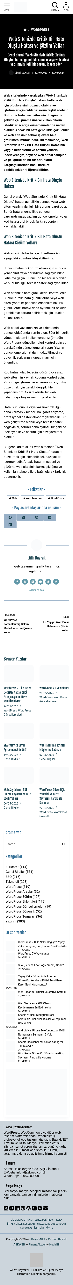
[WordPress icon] (56, 582)
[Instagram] (11, 1208)
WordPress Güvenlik (20, 911)
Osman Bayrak (57, 1239)
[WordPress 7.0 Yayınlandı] (54, 673)
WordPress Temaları (20, 916)
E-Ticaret (12, 867)
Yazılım (11, 921)
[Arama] (55, 6)
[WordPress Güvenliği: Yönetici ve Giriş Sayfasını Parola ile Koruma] (54, 775)
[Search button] (63, 844)
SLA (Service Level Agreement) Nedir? (41, 965)
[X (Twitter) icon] (33, 582)
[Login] (66, 6)
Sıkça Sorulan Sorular (51, 1224)
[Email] (45, 1208)
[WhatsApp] (40, 1208)
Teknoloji (12, 882)
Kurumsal (26, 1227)
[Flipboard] (10, 524)
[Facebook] (10, 517)
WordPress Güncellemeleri (25, 906)
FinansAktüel (37, 1244)
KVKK (59, 1219)
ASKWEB (19, 1244)
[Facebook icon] (17, 582)
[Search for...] (33, 844)
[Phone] (34, 1208)
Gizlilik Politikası (22, 1219)
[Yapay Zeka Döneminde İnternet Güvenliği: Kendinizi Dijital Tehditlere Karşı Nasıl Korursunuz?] (10, 980)
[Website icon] (25, 582)
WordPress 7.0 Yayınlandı (54, 688)
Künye (49, 1227)
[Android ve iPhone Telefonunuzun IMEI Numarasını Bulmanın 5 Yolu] (10, 1034)
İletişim (39, 1227)
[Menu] (7, 6)
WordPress (56, 498)
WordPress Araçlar (19, 891)
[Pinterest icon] (48, 582)
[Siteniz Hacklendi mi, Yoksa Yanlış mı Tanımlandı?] (10, 1045)
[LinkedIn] (49, 517)
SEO (9, 877)
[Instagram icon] (40, 582)
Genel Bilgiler (11, 759)
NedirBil (54, 1244)
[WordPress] (28, 1208)
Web (13, 498)
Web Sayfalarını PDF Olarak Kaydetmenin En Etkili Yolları (17, 794)
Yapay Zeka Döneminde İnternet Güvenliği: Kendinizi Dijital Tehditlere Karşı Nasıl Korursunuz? (40, 980)
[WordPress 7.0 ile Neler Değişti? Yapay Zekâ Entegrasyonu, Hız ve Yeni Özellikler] (19, 673)
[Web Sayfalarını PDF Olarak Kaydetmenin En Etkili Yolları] (19, 775)
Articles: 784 (36, 590)
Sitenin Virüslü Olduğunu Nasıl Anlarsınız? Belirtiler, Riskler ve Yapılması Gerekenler (42, 1019)
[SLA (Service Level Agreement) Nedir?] (19, 731)
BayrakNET (38, 1239)
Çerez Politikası (44, 1219)
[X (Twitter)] (23, 517)
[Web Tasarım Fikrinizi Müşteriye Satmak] (54, 731)
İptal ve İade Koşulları (21, 1224)
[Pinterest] (36, 517)
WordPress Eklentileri (21, 901)
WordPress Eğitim (19, 897)
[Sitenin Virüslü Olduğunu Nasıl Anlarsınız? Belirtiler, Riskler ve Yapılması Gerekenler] (10, 1018)
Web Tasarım (32, 498)
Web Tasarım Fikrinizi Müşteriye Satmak (42, 991)
